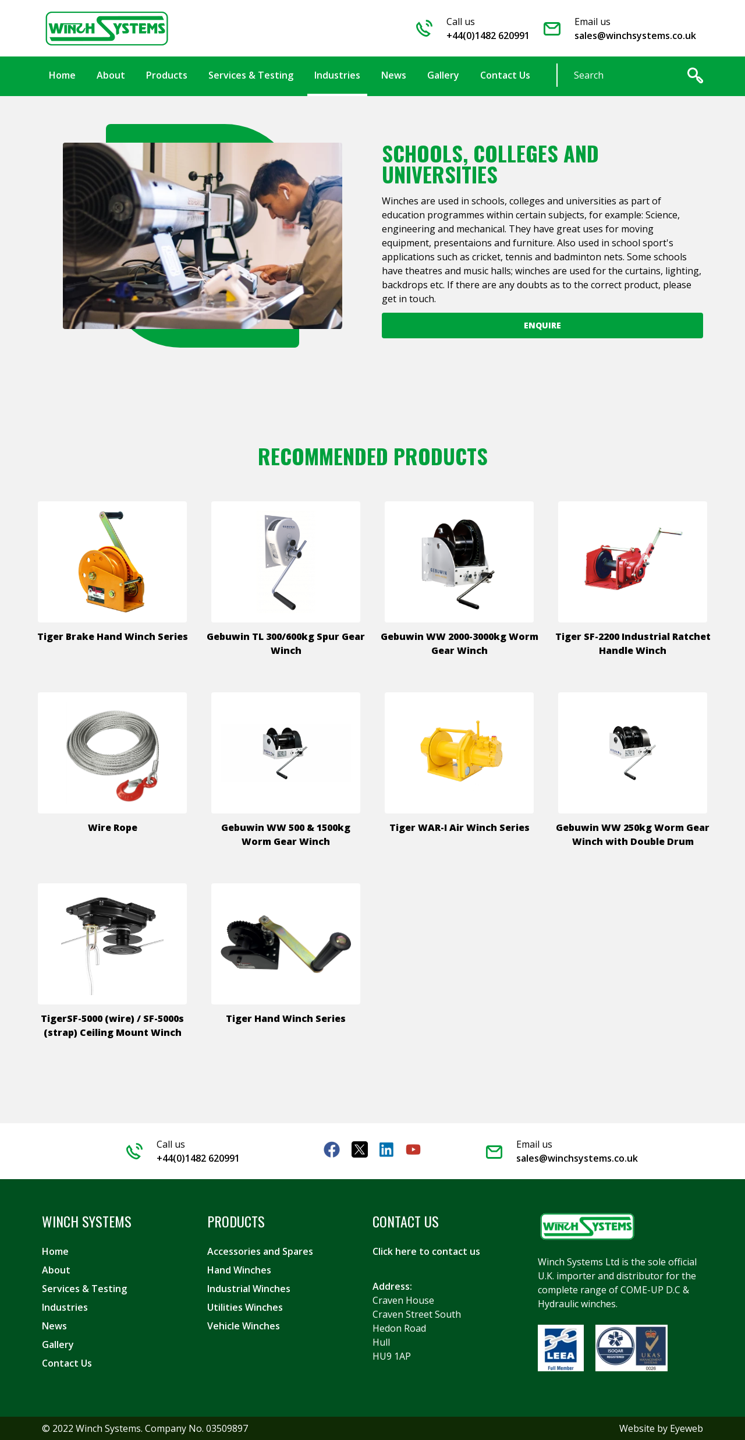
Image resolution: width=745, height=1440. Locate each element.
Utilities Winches (245, 1307)
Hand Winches (239, 1270)
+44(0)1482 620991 (488, 35)
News (54, 1325)
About (56, 1270)
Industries (65, 1307)
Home (55, 1251)
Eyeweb (686, 1428)
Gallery (58, 1344)
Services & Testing (84, 1288)
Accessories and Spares (260, 1251)
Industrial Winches (248, 1288)
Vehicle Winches (243, 1325)
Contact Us (67, 1363)
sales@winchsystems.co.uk (635, 35)
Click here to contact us (426, 1251)
